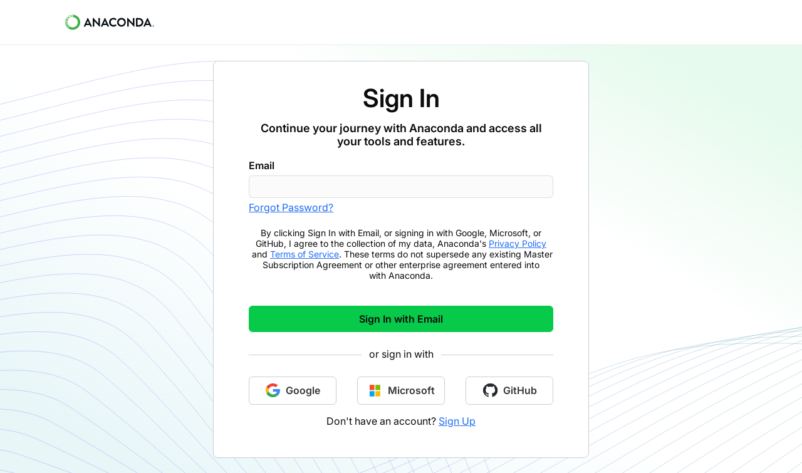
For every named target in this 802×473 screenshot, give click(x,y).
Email (261, 165)
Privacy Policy (517, 243)
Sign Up (457, 421)
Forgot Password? (291, 207)
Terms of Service (304, 254)
